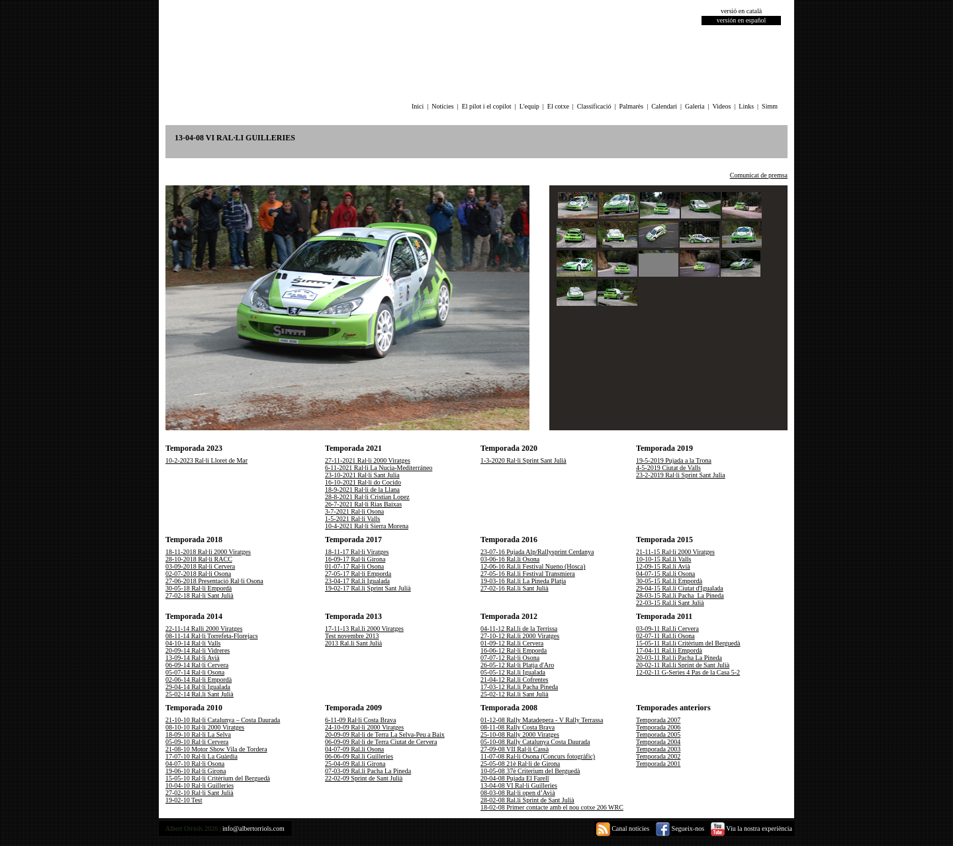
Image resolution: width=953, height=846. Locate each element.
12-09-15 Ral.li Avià (663, 566)
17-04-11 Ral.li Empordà (669, 650)
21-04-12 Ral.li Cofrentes (514, 679)
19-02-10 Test (184, 800)
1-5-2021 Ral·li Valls (352, 518)
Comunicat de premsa (759, 175)
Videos (722, 106)
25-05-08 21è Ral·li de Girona (520, 763)
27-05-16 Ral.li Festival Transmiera (527, 573)
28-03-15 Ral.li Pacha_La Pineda (680, 595)
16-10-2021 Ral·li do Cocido (363, 482)
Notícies (442, 106)
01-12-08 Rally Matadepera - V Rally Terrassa (541, 720)
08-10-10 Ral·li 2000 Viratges (204, 727)
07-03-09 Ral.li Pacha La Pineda (368, 771)
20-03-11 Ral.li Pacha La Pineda (679, 657)
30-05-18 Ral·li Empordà (198, 588)
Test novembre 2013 (352, 635)
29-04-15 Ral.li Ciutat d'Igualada (679, 588)
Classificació (594, 106)
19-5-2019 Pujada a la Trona (673, 460)
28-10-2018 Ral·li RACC (198, 559)
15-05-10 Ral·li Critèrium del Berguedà (217, 778)
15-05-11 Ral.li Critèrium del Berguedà (688, 643)
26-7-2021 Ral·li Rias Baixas (363, 504)
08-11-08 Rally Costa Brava (517, 727)
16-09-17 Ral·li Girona (355, 559)
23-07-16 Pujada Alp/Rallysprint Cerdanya (537, 551)
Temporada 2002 (658, 756)
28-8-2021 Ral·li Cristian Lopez (367, 496)
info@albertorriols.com (253, 828)
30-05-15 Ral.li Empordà (669, 581)
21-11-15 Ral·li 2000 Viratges (675, 551)
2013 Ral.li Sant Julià (353, 643)
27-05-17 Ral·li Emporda (358, 573)
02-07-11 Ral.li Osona (665, 635)
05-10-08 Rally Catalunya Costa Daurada (535, 741)
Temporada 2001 (658, 763)
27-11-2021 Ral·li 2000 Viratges (367, 460)
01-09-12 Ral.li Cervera (511, 643)
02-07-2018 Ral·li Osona (198, 573)
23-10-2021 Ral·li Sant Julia (362, 475)
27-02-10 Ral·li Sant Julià (199, 792)
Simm (770, 106)
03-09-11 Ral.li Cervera (667, 628)
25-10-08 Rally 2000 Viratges (519, 734)
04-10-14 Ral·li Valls (192, 643)
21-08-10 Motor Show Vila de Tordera (216, 749)
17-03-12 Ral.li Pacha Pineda (519, 686)
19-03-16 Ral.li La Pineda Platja (523, 581)
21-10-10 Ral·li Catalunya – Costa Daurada (222, 720)
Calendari (664, 106)
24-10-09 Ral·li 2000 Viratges (364, 727)
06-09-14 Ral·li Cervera (196, 665)
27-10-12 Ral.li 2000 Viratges (519, 635)
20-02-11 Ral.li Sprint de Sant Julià (682, 665)
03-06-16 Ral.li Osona (509, 559)
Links (746, 106)
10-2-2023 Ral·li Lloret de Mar (206, 460)
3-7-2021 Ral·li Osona (354, 511)
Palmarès (631, 106)
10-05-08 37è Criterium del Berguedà (530, 771)
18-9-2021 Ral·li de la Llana (362, 489)
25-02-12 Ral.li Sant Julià (514, 694)
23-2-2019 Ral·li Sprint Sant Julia (680, 475)
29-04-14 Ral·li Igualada (197, 686)
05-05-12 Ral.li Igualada (512, 672)
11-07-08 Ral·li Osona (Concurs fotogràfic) (537, 756)
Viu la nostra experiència (751, 828)
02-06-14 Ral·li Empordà (198, 679)
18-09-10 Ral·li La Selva (198, 734)
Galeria (694, 106)
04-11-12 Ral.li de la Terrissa (518, 628)
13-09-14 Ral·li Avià (192, 657)
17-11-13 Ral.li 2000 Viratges (364, 628)
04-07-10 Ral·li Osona (194, 763)
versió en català (741, 11)
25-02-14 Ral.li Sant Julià (199, 694)
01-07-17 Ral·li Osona (354, 566)
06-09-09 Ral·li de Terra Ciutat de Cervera (381, 741)
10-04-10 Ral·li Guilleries (199, 785)
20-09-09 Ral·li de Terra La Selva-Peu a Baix (385, 734)
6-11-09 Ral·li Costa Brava (360, 720)
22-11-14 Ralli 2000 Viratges (203, 628)
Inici (418, 106)
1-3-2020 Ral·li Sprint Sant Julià (523, 460)
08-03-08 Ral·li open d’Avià (517, 792)
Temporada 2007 (658, 720)
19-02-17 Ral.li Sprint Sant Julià (368, 588)
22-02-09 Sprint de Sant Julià (363, 778)
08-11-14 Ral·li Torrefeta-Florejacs (211, 635)
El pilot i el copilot (487, 106)
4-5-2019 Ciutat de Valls (668, 467)
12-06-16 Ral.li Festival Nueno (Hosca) (533, 566)
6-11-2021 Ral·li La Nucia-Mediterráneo (378, 467)
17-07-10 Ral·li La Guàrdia (201, 756)
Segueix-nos (680, 828)
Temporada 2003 (658, 749)
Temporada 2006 (658, 727)
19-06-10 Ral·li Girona (195, 771)
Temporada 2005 (658, 734)
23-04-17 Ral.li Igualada (357, 581)
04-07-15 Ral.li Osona (665, 573)
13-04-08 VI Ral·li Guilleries (518, 785)
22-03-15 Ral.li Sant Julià (670, 602)
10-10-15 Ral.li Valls (663, 559)
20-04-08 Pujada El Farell (514, 778)
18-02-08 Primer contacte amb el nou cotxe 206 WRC (551, 807)
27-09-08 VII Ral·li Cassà (514, 749)
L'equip (529, 106)
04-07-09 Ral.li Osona (354, 749)
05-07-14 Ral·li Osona (194, 672)
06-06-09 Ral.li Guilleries (359, 756)
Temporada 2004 (658, 741)
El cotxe (558, 106)
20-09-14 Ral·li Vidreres (197, 650)
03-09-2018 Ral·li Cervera (200, 566)
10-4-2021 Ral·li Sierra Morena (366, 526)
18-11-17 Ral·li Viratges (356, 551)
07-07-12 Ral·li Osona (509, 657)
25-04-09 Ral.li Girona (355, 763)
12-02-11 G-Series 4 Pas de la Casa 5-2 (688, 672)
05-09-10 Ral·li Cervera (196, 741)
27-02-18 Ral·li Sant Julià (199, 595)
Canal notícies (622, 828)
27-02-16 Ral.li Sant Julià (514, 588)
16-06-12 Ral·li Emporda (513, 650)
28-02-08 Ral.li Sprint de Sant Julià (527, 800)
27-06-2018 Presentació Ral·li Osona (214, 581)
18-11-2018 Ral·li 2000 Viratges (208, 551)
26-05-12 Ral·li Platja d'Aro (517, 665)
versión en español (741, 20)
